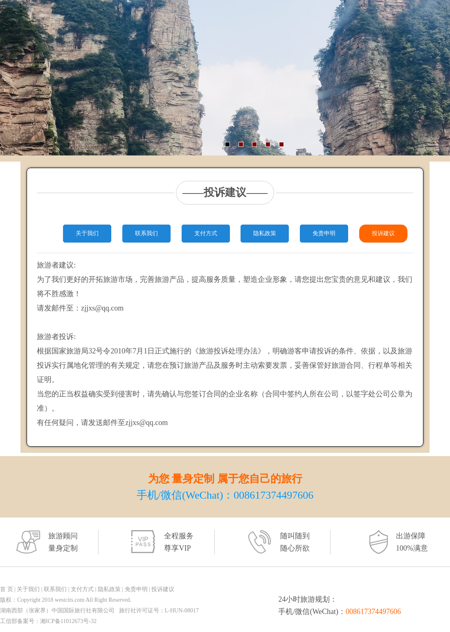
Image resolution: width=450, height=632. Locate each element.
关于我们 (87, 233)
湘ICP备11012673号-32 (68, 621)
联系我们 (146, 233)
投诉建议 (383, 233)
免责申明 (324, 233)
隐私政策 (264, 233)
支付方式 (205, 233)
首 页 (6, 589)
